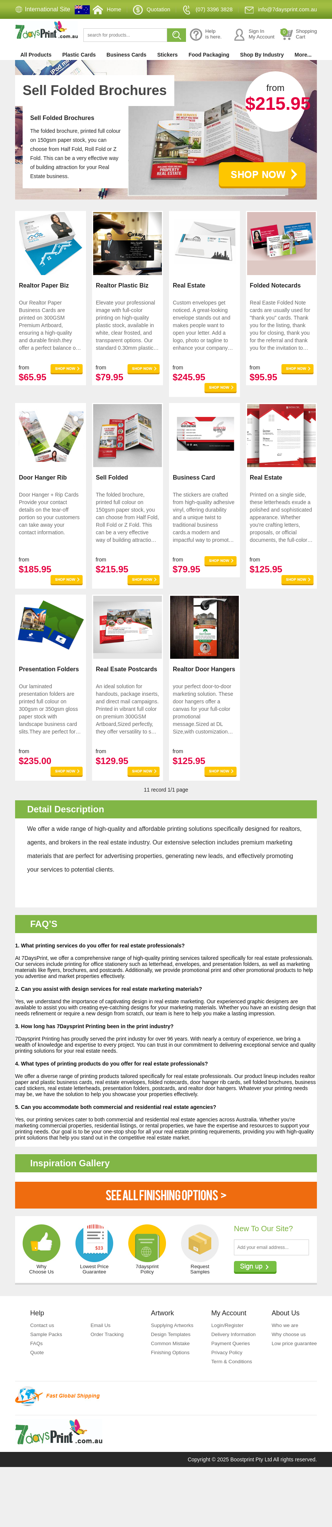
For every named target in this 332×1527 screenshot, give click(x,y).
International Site (47, 9)
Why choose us (290, 1385)
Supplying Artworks (173, 1376)
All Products (35, 72)
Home (93, 28)
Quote (37, 1403)
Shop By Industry (262, 72)
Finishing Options (171, 1403)
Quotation (140, 28)
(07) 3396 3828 (199, 28)
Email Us (101, 1376)
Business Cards (126, 72)
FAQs (36, 1394)
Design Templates (172, 1385)
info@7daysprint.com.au (277, 28)
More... (303, 72)
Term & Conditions (232, 1421)
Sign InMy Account (253, 51)
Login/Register (228, 1376)
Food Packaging (209, 72)
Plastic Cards (79, 72)
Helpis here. (205, 51)
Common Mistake (171, 1394)
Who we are (286, 1376)
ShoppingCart (298, 51)
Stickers (167, 72)
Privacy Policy (227, 1412)
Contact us (42, 1376)
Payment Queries (231, 1403)
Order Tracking (108, 1385)
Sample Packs (47, 1385)
